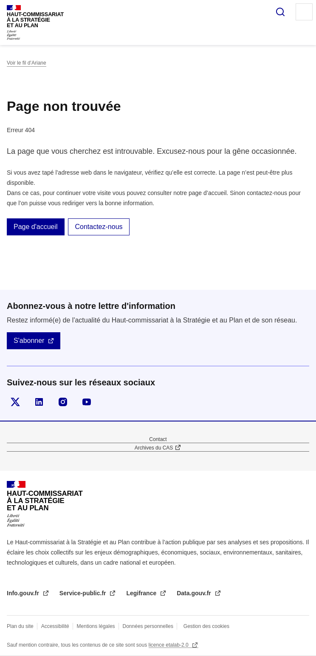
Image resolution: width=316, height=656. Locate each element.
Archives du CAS (154, 448)
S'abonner (29, 340)
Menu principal (304, 11)
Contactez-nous (98, 226)
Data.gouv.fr (195, 593)
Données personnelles (148, 626)
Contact (157, 439)
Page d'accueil (36, 226)
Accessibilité (55, 626)
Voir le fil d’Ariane (26, 63)
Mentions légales (96, 626)
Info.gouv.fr (24, 593)
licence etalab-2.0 (169, 645)
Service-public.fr (83, 593)
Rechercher (280, 11)
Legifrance (142, 593)
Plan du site (20, 626)
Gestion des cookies (206, 626)
